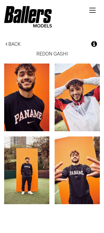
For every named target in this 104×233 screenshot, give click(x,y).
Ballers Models (28, 16)
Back (13, 44)
